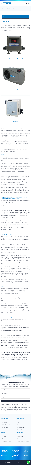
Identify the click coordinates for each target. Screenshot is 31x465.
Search (26, 3)
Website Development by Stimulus (21, 462)
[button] (29, 3)
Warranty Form (20, 438)
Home (3, 8)
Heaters (14, 8)
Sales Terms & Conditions (23, 441)
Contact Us (20, 436)
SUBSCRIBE (15, 401)
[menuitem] (8, 422)
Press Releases (20, 429)
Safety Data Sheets (6, 441)
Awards (19, 422)
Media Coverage (21, 427)
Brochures (4, 438)
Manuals (4, 436)
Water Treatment (6, 424)
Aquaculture (5, 427)
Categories (6, 16)
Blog (18, 424)
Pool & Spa (8, 8)
